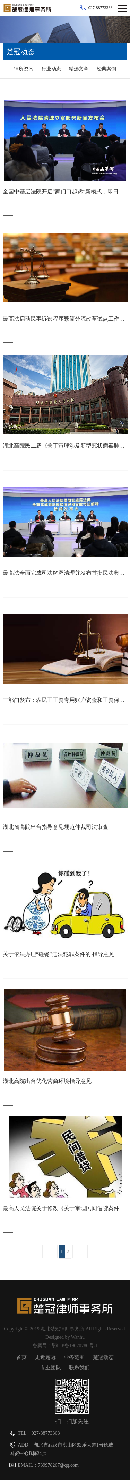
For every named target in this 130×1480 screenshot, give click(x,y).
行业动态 (51, 68)
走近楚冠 (45, 1357)
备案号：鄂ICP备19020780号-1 (65, 1345)
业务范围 (74, 1357)
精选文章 (78, 68)
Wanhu (78, 1337)
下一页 (80, 1251)
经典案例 (106, 68)
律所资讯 (23, 68)
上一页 (50, 1251)
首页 (21, 1357)
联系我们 (79, 1367)
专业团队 (50, 1367)
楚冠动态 (103, 1357)
